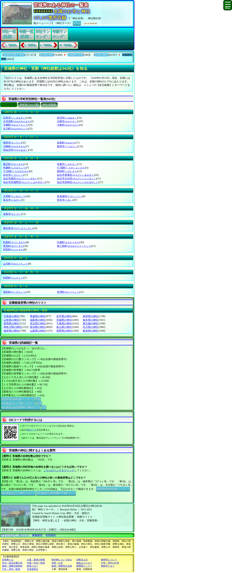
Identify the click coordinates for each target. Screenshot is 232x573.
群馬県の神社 (11, 323)
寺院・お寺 (57, 563)
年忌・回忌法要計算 (12, 563)
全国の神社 (101, 54)
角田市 (12, 142)
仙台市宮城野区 (24, 182)
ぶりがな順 (9, 104)
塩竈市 (67, 164)
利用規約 (51, 535)
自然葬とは (7, 559)
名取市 (12, 214)
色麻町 (14, 167)
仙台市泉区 (20, 178)
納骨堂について (109, 559)
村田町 (13, 249)
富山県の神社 (64, 327)
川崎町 (14, 146)
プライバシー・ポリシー (14, 535)
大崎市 (67, 121)
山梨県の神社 (37, 330)
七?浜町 (16, 171)
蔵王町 (13, 164)
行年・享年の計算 (110, 563)
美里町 (13, 246)
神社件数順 (49, 104)
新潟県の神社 (37, 327)
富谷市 (12, 200)
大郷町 (15, 125)
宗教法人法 (82, 559)
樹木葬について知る (62, 559)
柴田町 (67, 171)
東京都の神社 (90, 323)
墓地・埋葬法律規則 (12, 566)
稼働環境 (37, 535)
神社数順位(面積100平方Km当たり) (20, 407)
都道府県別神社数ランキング (17, 399)
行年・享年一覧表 (11, 569)
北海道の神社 (11, 316)
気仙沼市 (15, 150)
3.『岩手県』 (31, 45)
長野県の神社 (64, 330)
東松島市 (18, 228)
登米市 (65, 200)
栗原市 (67, 146)
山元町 (15, 263)
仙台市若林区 (78, 182)
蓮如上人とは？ (84, 563)
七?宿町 (71, 167)
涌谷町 (14, 292)
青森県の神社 (37, 316)
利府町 (13, 277)
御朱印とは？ (108, 566)
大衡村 (68, 125)
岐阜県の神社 (90, 330)
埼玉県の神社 (37, 323)
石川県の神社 (90, 327)
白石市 (13, 175)
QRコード (31, 430)
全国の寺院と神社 (14, 54)
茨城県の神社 (64, 320)
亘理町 (68, 292)
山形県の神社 (11, 320)
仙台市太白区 (76, 178)
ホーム (77, 23)
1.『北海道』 (11, 45)
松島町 (14, 242)
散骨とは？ (32, 566)
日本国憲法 (32, 569)
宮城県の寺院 (75, 54)
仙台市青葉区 (75, 175)
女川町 (15, 128)
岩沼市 (67, 117)
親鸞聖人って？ (84, 566)
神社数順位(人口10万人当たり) (18, 403)
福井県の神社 (11, 330)
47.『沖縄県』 (67, 45)
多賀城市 (69, 196)
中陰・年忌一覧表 (36, 563)
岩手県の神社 (64, 316)
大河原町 (17, 121)
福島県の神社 (37, 320)
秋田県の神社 (90, 316)
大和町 (14, 196)
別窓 (38, 399)
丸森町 (68, 242)
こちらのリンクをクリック (58, 470)
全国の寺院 (47, 54)
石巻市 (14, 117)
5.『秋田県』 (46, 45)
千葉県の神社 (64, 323)
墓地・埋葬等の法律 (62, 566)
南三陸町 (74, 246)
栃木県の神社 (90, 320)
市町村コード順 (29, 104)
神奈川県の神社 (13, 327)
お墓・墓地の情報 (36, 559)
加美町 (66, 142)
